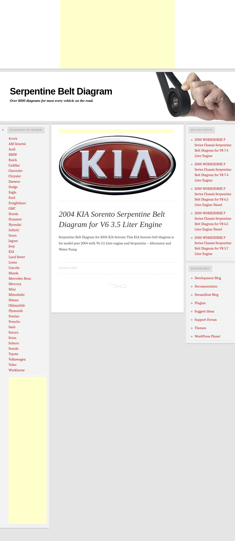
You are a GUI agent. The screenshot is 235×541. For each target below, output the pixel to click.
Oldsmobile (17, 305)
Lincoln (14, 268)
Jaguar (13, 241)
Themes (200, 328)
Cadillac (14, 165)
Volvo (12, 365)
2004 (74, 267)
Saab (12, 327)
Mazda (14, 273)
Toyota (13, 354)
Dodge (13, 187)
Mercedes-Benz (20, 279)
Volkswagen (17, 359)
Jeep (12, 246)
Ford (12, 198)
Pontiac (14, 316)
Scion (12, 338)
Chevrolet (16, 171)
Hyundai (15, 225)
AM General (17, 144)
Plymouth (16, 311)
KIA (11, 252)
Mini (12, 289)
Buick (13, 160)
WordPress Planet (207, 336)
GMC (12, 208)
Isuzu (13, 235)
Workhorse (17, 370)
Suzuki (14, 349)
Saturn (13, 332)
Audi (12, 149)
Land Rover (17, 257)
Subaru (14, 343)
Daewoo (14, 182)
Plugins (200, 303)
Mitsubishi (16, 295)
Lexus (13, 262)
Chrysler (15, 176)
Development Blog (208, 278)
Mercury (15, 284)
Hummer (15, 219)
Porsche (14, 322)
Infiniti (14, 230)
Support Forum (206, 320)
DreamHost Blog (206, 295)
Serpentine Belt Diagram (61, 91)
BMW (13, 155)
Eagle (12, 192)
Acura (13, 138)
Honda (13, 214)
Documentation (206, 286)
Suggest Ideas (204, 311)
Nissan (14, 300)
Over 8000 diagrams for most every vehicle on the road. (52, 101)
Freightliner (17, 203)
